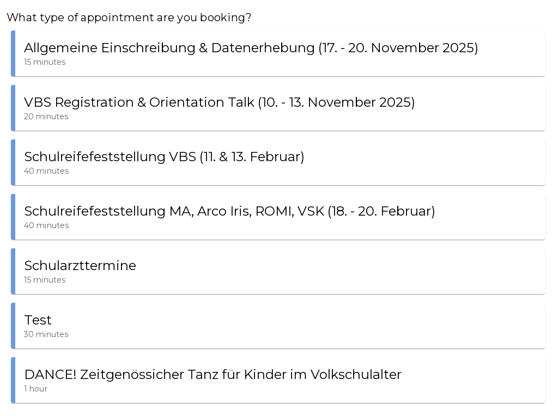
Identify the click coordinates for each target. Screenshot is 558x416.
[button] (278, 53)
